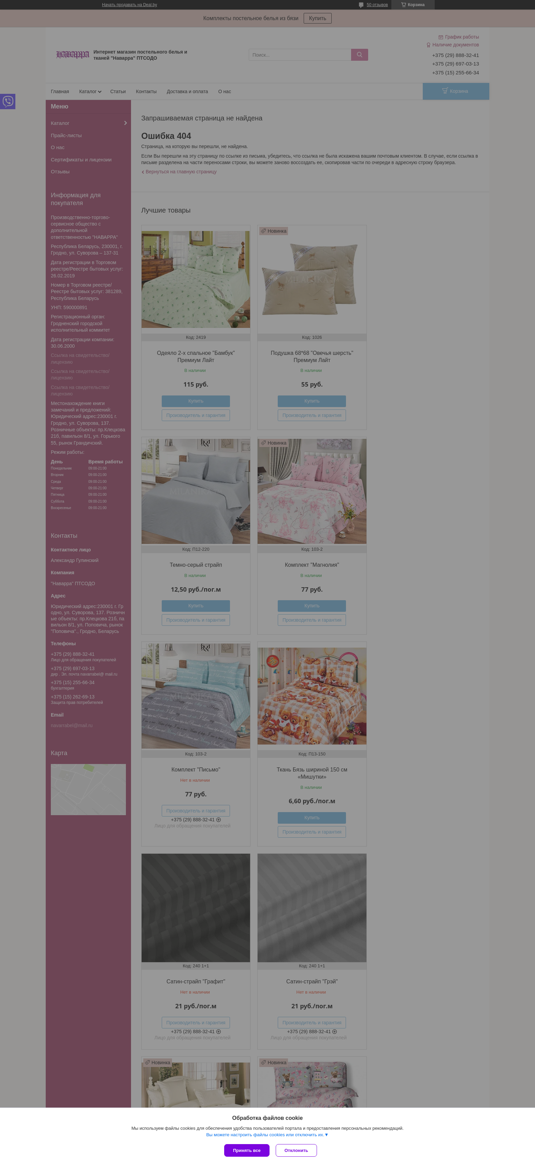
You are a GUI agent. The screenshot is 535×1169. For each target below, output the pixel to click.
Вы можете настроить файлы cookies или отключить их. (265, 1135)
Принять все (247, 1150)
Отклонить (297, 1150)
